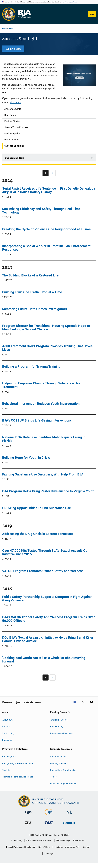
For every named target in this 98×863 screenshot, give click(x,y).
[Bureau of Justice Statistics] (49, 816)
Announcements (58, 756)
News (10, 28)
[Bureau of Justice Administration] (28, 814)
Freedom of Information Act (66, 847)
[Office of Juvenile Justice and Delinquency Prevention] (28, 825)
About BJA (7, 719)
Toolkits (6, 770)
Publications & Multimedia (63, 770)
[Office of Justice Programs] (9, 14)
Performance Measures (61, 733)
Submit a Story (13, 48)
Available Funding (59, 719)
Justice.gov (49, 853)
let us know (15, 102)
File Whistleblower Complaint (39, 840)
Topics (53, 776)
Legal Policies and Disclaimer (21, 847)
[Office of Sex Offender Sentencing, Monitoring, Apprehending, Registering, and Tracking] (69, 824)
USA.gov (86, 847)
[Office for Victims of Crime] (49, 825)
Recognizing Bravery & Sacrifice (17, 763)
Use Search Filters (14, 158)
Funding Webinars (59, 763)
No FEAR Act (44, 847)
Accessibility (16, 840)
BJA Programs (9, 756)
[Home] (24, 14)
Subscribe (7, 740)
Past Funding (56, 726)
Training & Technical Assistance (17, 776)
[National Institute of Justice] (69, 814)
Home (4, 28)
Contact (6, 726)
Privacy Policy (79, 840)
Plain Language (63, 840)
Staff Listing (8, 733)
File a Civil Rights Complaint (63, 783)
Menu (92, 14)
